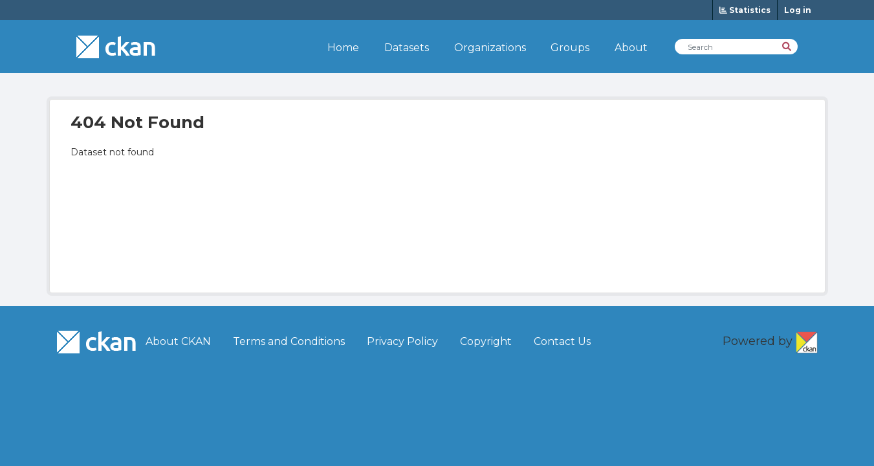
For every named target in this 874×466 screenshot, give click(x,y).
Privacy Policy (402, 341)
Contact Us (562, 341)
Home (343, 47)
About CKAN (178, 341)
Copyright (486, 341)
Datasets (406, 47)
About (631, 47)
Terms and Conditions (289, 341)
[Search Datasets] (736, 46)
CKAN (807, 340)
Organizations (490, 47)
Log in (797, 10)
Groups (570, 47)
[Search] (787, 45)
